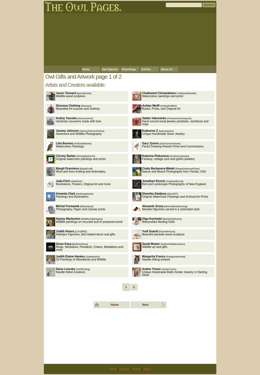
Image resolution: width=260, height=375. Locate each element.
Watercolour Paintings (68, 146)
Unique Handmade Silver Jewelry (158, 133)
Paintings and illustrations (69, 196)
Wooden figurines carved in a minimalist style (166, 209)
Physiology (128, 69)
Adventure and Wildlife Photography (75, 133)
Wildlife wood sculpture (68, 96)
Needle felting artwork (158, 259)
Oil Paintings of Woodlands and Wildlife (76, 259)
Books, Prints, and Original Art (156, 108)
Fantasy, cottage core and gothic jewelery (163, 159)
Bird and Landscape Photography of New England (169, 184)
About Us (167, 69)
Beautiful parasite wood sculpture (158, 234)
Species (124, 369)
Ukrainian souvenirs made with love (73, 121)
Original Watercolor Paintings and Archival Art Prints (170, 196)
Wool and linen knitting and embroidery (75, 171)
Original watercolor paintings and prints (76, 159)
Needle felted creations (68, 272)
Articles (146, 69)
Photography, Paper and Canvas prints (75, 209)
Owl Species (110, 69)
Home (86, 69)
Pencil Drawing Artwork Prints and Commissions (167, 146)
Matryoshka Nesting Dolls (157, 221)
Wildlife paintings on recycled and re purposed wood (84, 221)
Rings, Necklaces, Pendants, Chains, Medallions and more (84, 246)
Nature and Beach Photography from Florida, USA (169, 171)
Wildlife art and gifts (158, 246)
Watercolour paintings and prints (164, 96)
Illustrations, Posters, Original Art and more (78, 184)
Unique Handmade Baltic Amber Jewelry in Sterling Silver (169, 272)
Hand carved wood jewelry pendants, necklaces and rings (170, 121)
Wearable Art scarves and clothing (73, 108)
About (147, 369)
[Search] (184, 5)
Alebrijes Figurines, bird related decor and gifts (80, 234)
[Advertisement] (130, 39)
